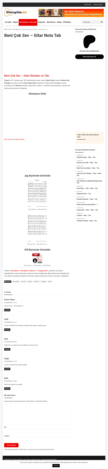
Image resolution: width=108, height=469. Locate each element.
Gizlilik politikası (98, 4)
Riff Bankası (67, 22)
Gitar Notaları (16, 281)
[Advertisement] (37, 56)
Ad (5, 427)
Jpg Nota (30, 281)
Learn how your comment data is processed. (41, 449)
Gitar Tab (23, 281)
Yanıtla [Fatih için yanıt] (7, 329)
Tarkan (49, 281)
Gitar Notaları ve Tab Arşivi (28, 22)
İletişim (59, 22)
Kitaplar (15, 22)
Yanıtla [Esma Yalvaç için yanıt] (7, 310)
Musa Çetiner (20, 139)
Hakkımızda (87, 4)
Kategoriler (41, 22)
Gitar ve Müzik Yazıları (33, 459)
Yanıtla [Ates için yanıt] (7, 349)
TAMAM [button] (56, 465)
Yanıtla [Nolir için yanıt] (7, 388)
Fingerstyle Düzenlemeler (48, 459)
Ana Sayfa (8, 22)
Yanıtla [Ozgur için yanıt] (7, 369)
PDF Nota (36, 281)
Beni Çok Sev (8, 139)
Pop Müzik (43, 281)
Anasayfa (7, 29)
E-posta (7, 436)
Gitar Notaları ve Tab (20, 459)
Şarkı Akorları (51, 22)
